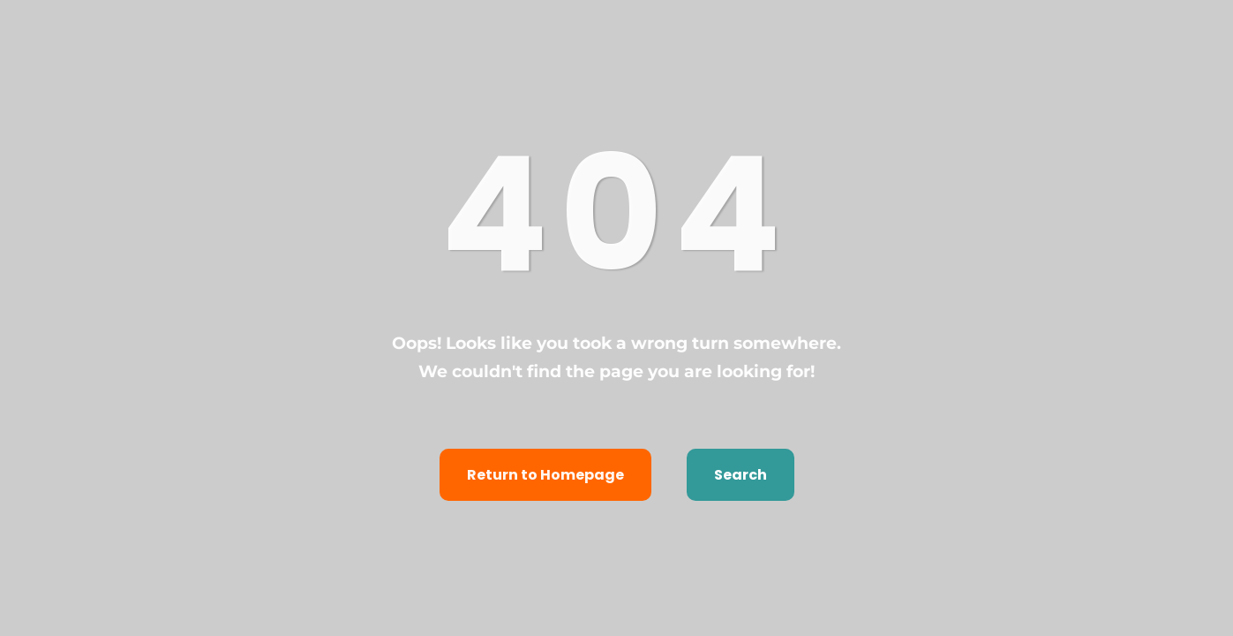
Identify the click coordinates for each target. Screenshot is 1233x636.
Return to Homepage (545, 475)
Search (740, 475)
